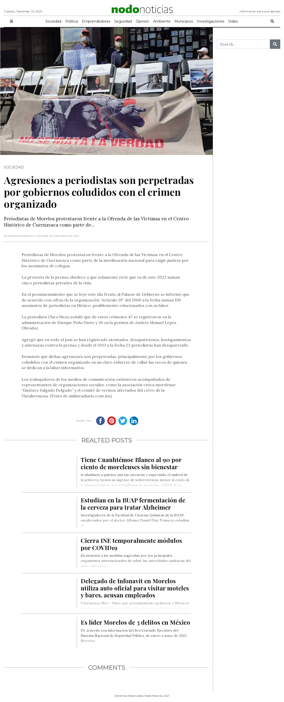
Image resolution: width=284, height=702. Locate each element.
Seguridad (123, 21)
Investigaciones (210, 21)
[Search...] (243, 44)
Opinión (142, 21)
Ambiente (162, 21)
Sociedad (53, 21)
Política (71, 21)
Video (233, 21)
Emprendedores (96, 21)
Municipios (184, 21)
